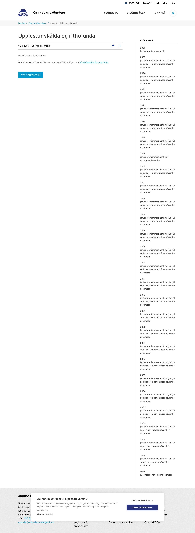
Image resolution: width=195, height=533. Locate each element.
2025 (143, 57)
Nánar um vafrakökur (45, 514)
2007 (142, 343)
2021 (142, 121)
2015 (142, 214)
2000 (143, 455)
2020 (143, 137)
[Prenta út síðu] (120, 46)
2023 (143, 89)
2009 (143, 311)
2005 (143, 375)
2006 (143, 359)
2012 (142, 263)
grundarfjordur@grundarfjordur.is (36, 522)
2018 (142, 166)
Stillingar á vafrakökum (142, 500)
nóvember (171, 64)
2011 (142, 279)
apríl (162, 51)
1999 (142, 471)
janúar (143, 51)
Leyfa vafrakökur (142, 508)
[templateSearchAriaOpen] (173, 13)
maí (166, 60)
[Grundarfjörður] (41, 12)
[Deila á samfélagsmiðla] (113, 46)
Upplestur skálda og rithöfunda (64, 23)
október (161, 64)
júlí (174, 60)
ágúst (143, 64)
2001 (142, 439)
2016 (142, 198)
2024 (143, 73)
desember (145, 67)
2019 (142, 153)
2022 (143, 105)
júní (170, 60)
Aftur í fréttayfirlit (31, 75)
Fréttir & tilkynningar (37, 23)
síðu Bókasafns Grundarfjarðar (94, 62)
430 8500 (29, 518)
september (151, 64)
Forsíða (21, 23)
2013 (142, 247)
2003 (143, 407)
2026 (143, 48)
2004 (143, 391)
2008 (143, 327)
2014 (142, 230)
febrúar (150, 51)
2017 (142, 182)
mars (157, 51)
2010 (142, 295)
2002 (143, 423)
